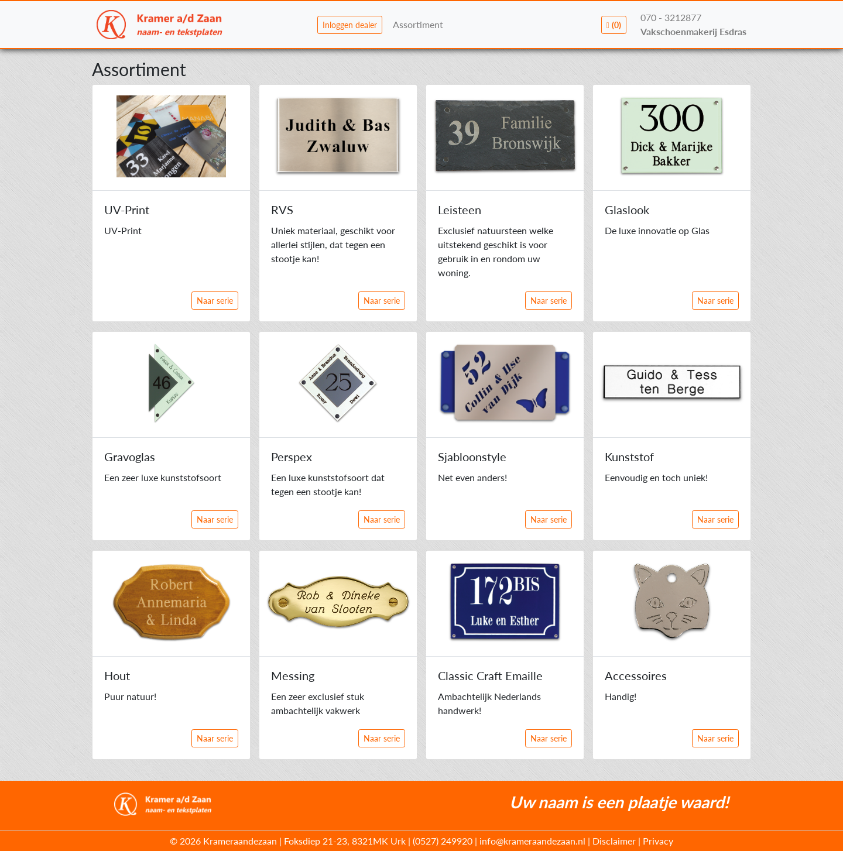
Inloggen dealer (350, 25)
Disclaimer (614, 840)
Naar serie (215, 301)
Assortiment (418, 24)
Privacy (658, 840)
